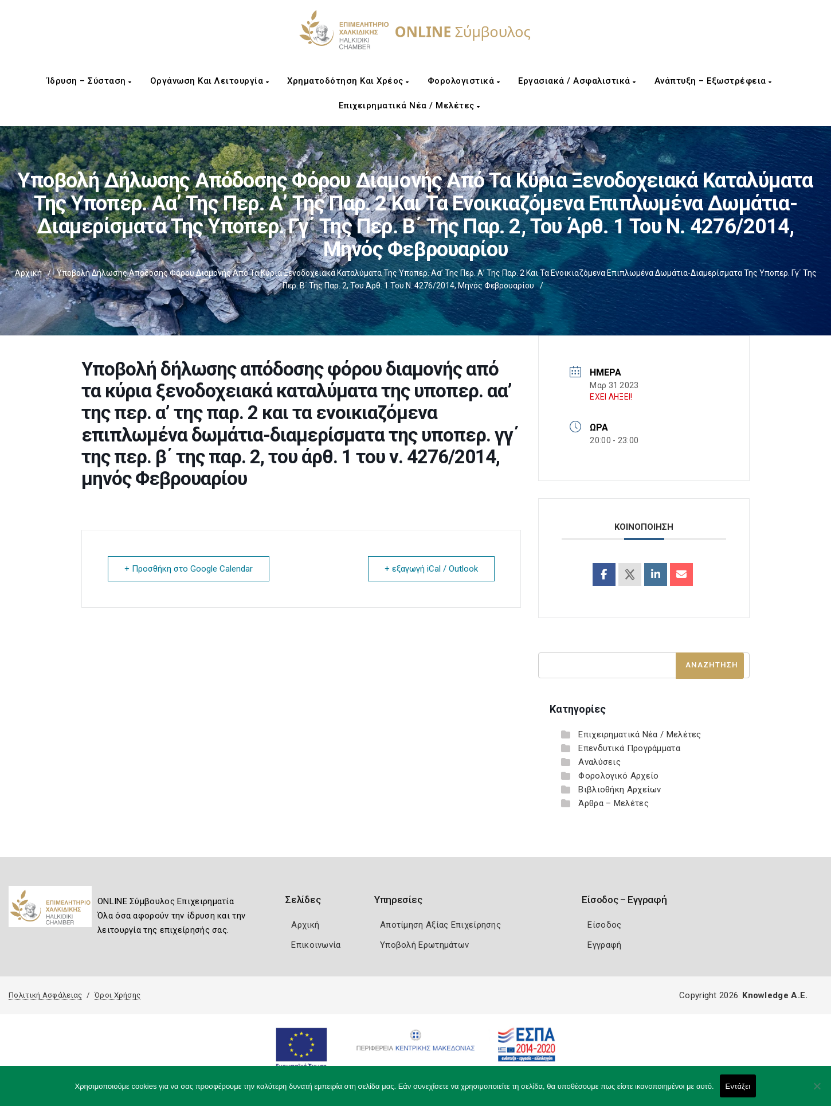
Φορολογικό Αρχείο (618, 776)
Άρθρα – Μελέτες (613, 803)
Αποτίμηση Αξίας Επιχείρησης (440, 925)
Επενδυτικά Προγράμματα (629, 748)
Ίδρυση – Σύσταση (89, 81)
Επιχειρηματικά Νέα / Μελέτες (409, 105)
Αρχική (28, 273)
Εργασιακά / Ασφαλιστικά (577, 81)
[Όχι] (816, 1091)
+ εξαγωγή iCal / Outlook (431, 569)
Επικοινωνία (315, 945)
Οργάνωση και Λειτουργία (209, 81)
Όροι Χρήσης (117, 995)
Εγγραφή (604, 945)
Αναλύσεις (599, 762)
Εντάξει (738, 1086)
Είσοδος (604, 925)
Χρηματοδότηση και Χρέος (348, 81)
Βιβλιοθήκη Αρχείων (619, 789)
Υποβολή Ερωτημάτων (424, 945)
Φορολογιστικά (464, 81)
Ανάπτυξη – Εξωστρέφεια (713, 81)
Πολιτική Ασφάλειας (45, 995)
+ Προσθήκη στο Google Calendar (188, 569)
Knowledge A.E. (775, 995)
